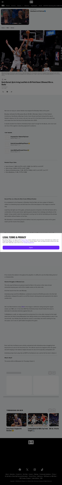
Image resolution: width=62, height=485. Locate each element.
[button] (31, 248)
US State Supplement (28, 242)
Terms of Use (24, 240)
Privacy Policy (25, 241)
